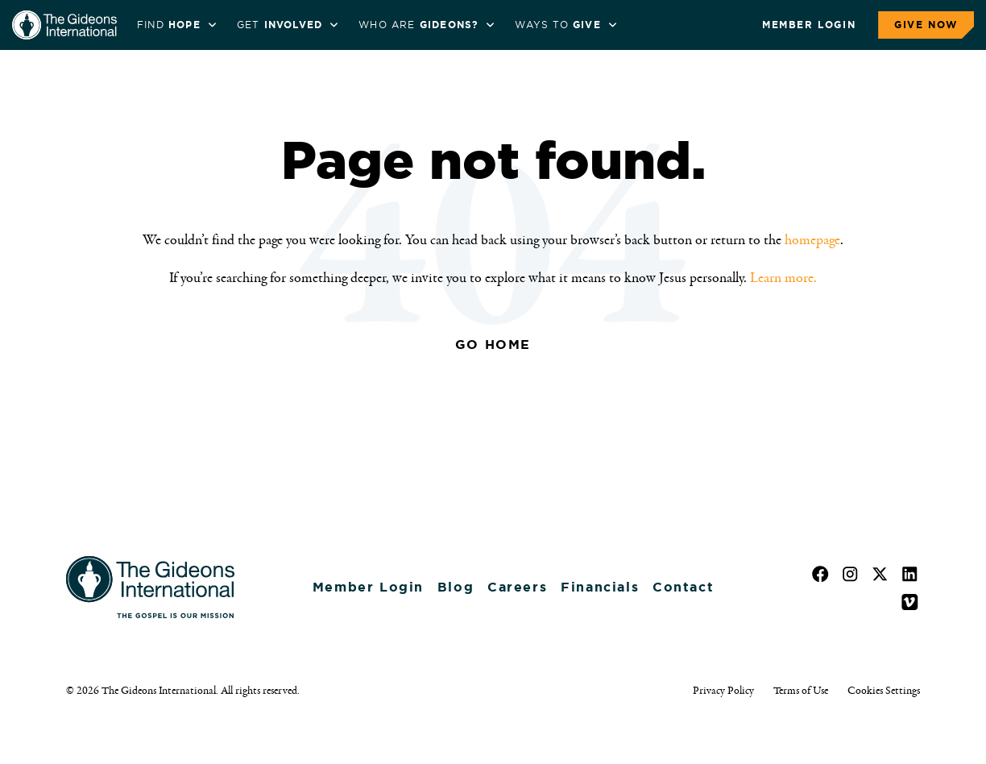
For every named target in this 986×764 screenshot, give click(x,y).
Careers (517, 587)
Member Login (809, 25)
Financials (600, 587)
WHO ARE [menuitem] (418, 25)
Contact (683, 587)
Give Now (926, 25)
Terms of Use (800, 690)
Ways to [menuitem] (557, 25)
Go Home (493, 344)
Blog (455, 587)
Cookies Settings (883, 690)
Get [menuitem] (279, 25)
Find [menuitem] (169, 25)
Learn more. (783, 278)
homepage (812, 240)
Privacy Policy (723, 690)
